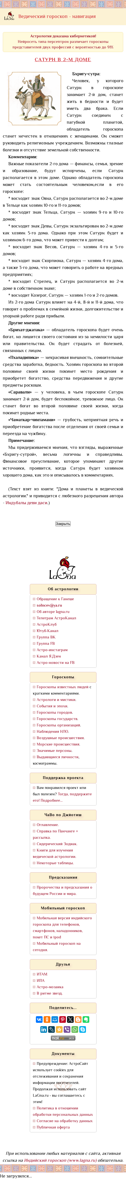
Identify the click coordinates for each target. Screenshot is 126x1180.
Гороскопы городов (54, 713)
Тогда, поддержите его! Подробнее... (62, 797)
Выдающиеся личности (57, 757)
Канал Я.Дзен (49, 656)
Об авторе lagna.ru (53, 612)
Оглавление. (48, 825)
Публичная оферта (53, 1127)
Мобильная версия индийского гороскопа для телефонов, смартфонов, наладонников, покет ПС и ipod (62, 928)
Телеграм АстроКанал (56, 618)
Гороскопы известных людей (62, 687)
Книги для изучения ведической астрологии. (54, 853)
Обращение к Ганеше (55, 599)
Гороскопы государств (57, 719)
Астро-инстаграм (52, 650)
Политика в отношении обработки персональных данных (63, 1111)
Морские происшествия (58, 744)
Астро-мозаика (50, 987)
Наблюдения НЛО (52, 732)
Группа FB (46, 644)
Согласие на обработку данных (65, 1121)
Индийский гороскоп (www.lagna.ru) (60, 1160)
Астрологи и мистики (56, 700)
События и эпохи (52, 706)
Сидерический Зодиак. (57, 844)
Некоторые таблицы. (55, 863)
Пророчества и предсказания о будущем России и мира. (62, 890)
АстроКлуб (46, 625)
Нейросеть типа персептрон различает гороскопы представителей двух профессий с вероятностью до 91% (63, 42)
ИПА (41, 981)
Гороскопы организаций (58, 725)
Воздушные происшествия (60, 738)
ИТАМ (42, 974)
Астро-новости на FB (56, 663)
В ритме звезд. (50, 993)
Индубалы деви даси (26, 503)
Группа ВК (46, 637)
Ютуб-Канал (47, 631)
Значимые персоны (54, 751)
